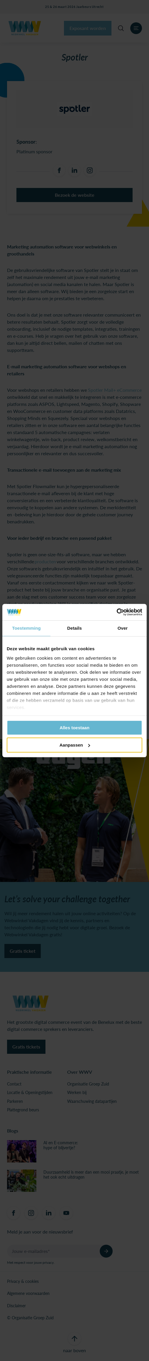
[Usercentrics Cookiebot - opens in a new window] (116, 612)
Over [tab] (123, 628)
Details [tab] (74, 628)
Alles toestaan (74, 727)
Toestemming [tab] (26, 628)
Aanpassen (75, 744)
